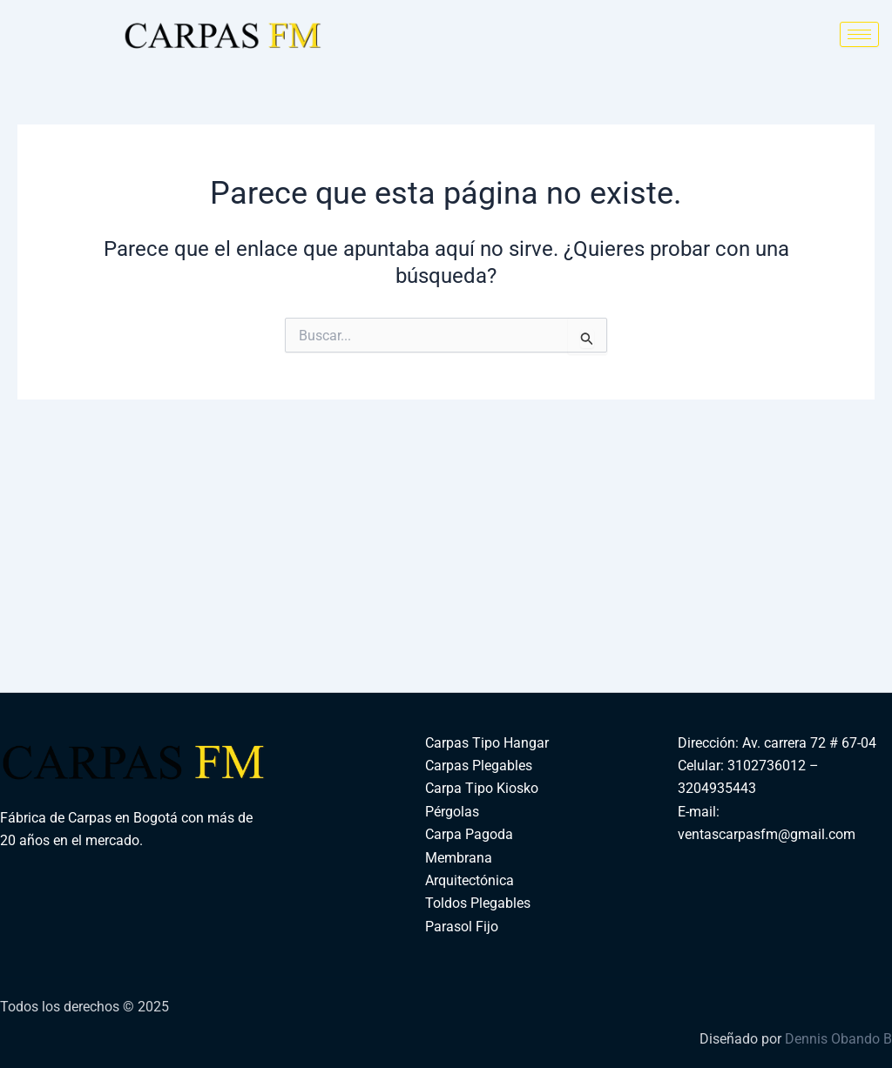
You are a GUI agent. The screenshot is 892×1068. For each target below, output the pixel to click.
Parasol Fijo (461, 926)
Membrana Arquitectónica (469, 869)
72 (818, 743)
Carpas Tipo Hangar (487, 743)
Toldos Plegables (477, 903)
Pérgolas (452, 811)
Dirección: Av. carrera (744, 743)
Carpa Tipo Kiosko (481, 788)
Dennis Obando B (838, 1039)
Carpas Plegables (478, 765)
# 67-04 (851, 743)
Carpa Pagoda (469, 834)
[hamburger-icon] (859, 34)
